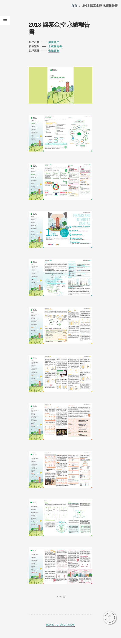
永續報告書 (55, 46)
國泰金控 (53, 42)
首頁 (74, 5)
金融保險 (53, 50)
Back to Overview (60, 625)
